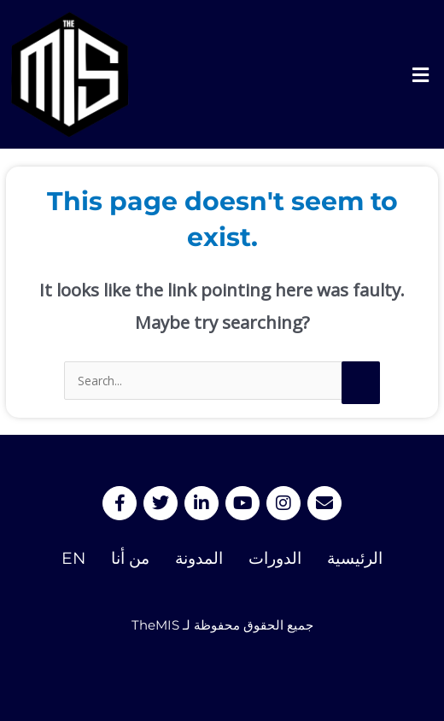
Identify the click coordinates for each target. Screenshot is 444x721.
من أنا (130, 558)
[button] (420, 74)
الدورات (274, 558)
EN (73, 558)
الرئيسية (355, 558)
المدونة (199, 558)
